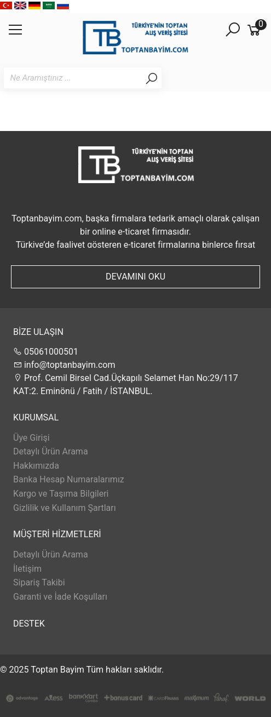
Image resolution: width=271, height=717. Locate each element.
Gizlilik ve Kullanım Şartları (64, 508)
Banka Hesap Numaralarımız (68, 479)
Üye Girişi (31, 438)
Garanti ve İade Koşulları (60, 596)
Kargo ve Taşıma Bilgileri (60, 493)
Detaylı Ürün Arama (50, 451)
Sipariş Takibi (39, 582)
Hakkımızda (36, 465)
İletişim (27, 569)
